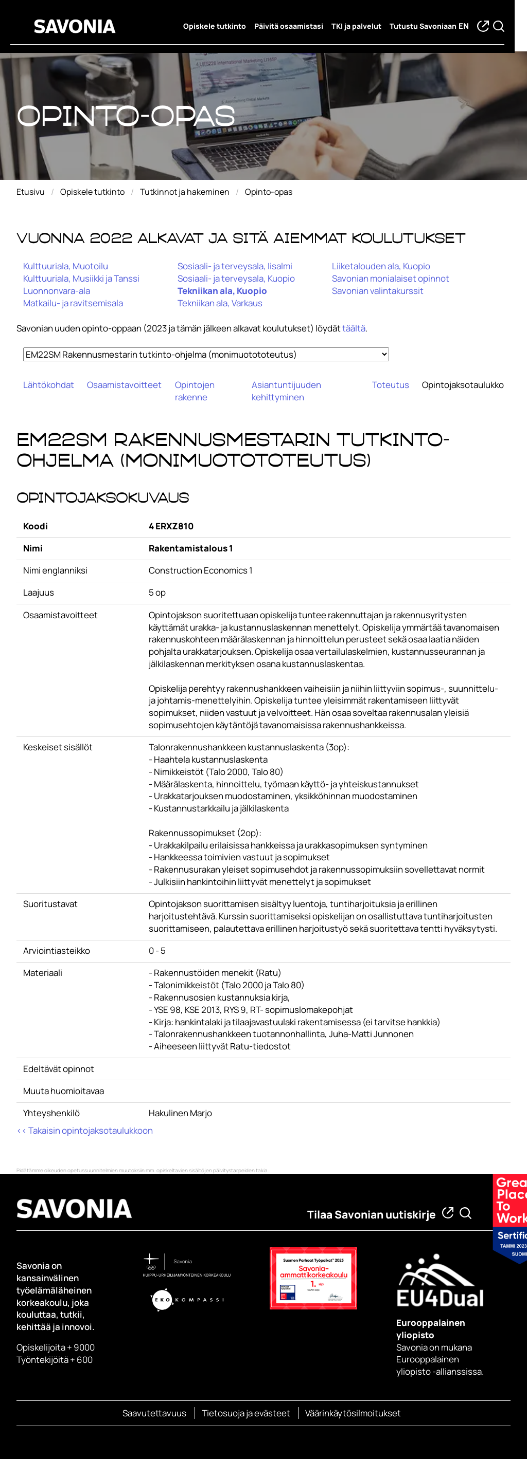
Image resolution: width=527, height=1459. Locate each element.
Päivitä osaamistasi (294, 26)
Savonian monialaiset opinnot (390, 278)
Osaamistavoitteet (124, 385)
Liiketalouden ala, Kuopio (381, 266)
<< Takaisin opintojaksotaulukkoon (84, 1130)
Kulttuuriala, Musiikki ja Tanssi (81, 278)
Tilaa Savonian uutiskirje (371, 1214)
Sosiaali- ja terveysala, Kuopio (236, 278)
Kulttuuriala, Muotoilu (65, 266)
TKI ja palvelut (363, 26)
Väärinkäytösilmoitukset (353, 1413)
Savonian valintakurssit (378, 291)
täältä (353, 328)
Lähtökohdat (48, 385)
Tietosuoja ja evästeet (246, 1413)
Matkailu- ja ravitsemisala (73, 303)
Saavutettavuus (154, 1413)
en (470, 26)
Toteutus (390, 385)
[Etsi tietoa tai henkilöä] (465, 1213)
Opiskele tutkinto (220, 26)
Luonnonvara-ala (56, 291)
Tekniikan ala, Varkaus (220, 303)
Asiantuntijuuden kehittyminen (286, 391)
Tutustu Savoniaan (429, 26)
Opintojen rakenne (195, 391)
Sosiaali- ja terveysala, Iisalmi (235, 266)
